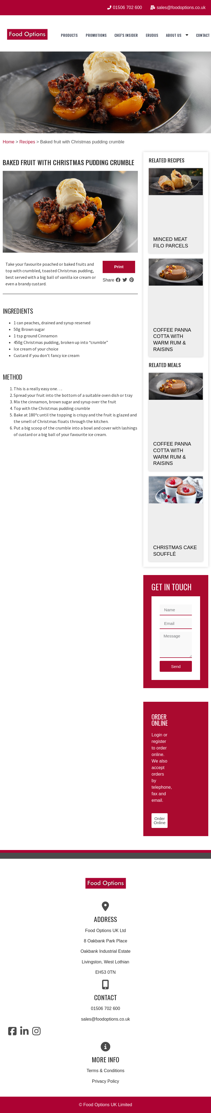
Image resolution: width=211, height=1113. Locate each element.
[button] (119, 267)
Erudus (152, 35)
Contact (203, 35)
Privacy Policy (105, 1081)
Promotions (96, 35)
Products (69, 35)
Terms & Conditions (105, 1070)
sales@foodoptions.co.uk (105, 1019)
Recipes (27, 142)
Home (8, 142)
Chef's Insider (126, 35)
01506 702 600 (105, 1008)
